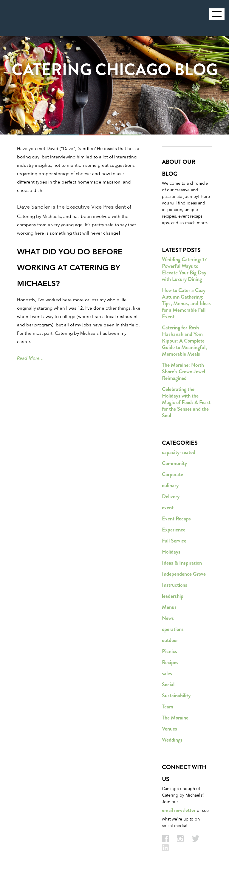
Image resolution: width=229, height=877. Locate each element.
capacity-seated (178, 452)
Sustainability (176, 695)
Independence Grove (184, 574)
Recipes (170, 662)
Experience (173, 529)
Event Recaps (176, 518)
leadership (172, 596)
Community (174, 463)
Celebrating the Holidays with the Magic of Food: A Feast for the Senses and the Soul (186, 402)
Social (168, 684)
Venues (169, 728)
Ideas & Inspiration (182, 563)
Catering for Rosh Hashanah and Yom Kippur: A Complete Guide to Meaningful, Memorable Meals (184, 340)
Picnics (169, 651)
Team (167, 706)
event (168, 507)
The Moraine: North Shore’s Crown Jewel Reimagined (183, 371)
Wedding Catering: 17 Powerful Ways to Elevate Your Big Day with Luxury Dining (184, 269)
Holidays (171, 551)
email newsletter (179, 810)
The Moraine (175, 717)
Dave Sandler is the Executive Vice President (71, 207)
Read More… (30, 358)
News (168, 618)
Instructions (174, 585)
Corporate (172, 474)
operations (173, 629)
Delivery (171, 496)
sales (167, 673)
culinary (170, 485)
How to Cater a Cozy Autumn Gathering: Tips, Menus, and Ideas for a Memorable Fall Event (186, 303)
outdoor (170, 640)
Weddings (172, 740)
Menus (169, 607)
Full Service (174, 540)
